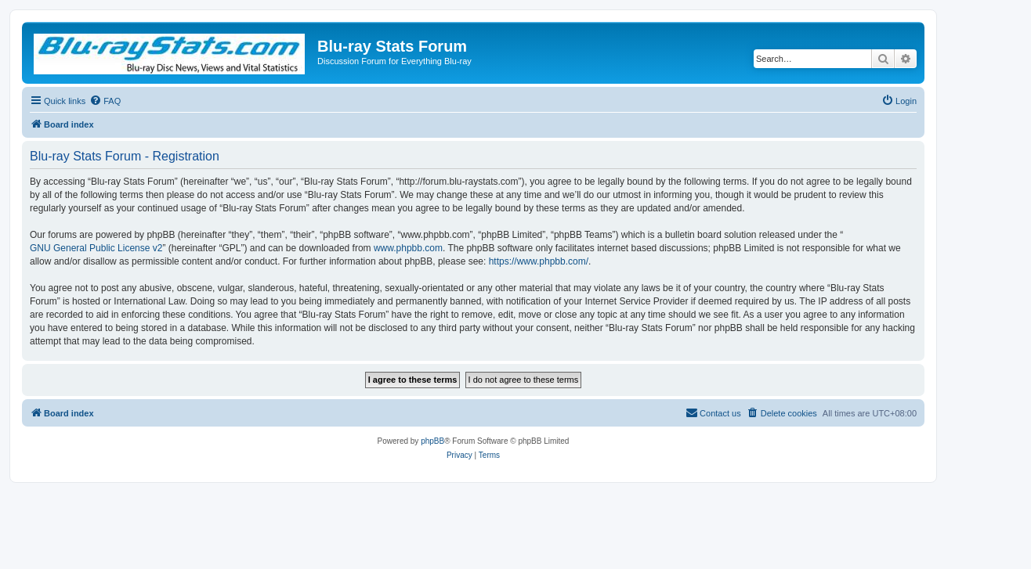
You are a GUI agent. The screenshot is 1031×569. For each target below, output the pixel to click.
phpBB (432, 441)
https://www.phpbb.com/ (538, 261)
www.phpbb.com (408, 248)
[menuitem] (105, 101)
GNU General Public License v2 (96, 248)
